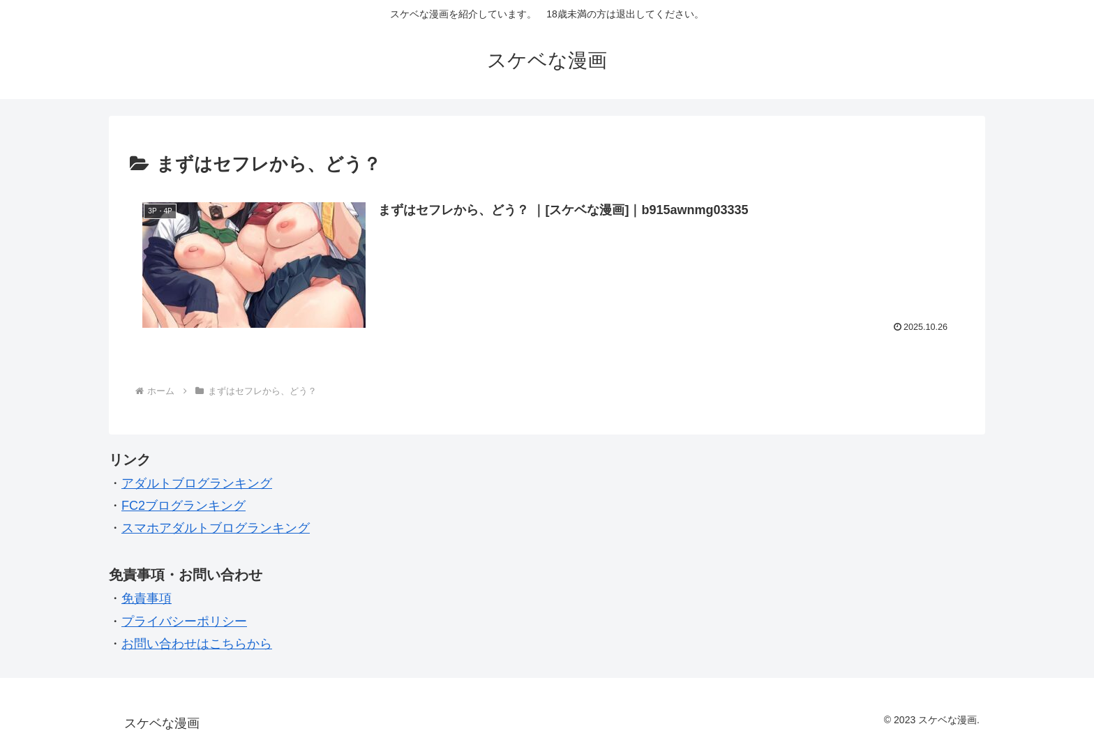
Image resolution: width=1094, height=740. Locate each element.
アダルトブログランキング (196, 483)
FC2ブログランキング (183, 506)
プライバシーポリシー (184, 621)
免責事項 (146, 598)
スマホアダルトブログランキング (215, 528)
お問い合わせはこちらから (196, 644)
